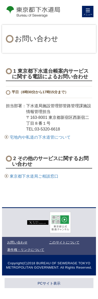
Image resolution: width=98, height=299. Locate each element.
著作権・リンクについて (25, 250)
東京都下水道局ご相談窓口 (31, 176)
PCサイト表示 (49, 283)
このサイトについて (64, 242)
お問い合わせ (17, 242)
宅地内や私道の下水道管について (38, 137)
